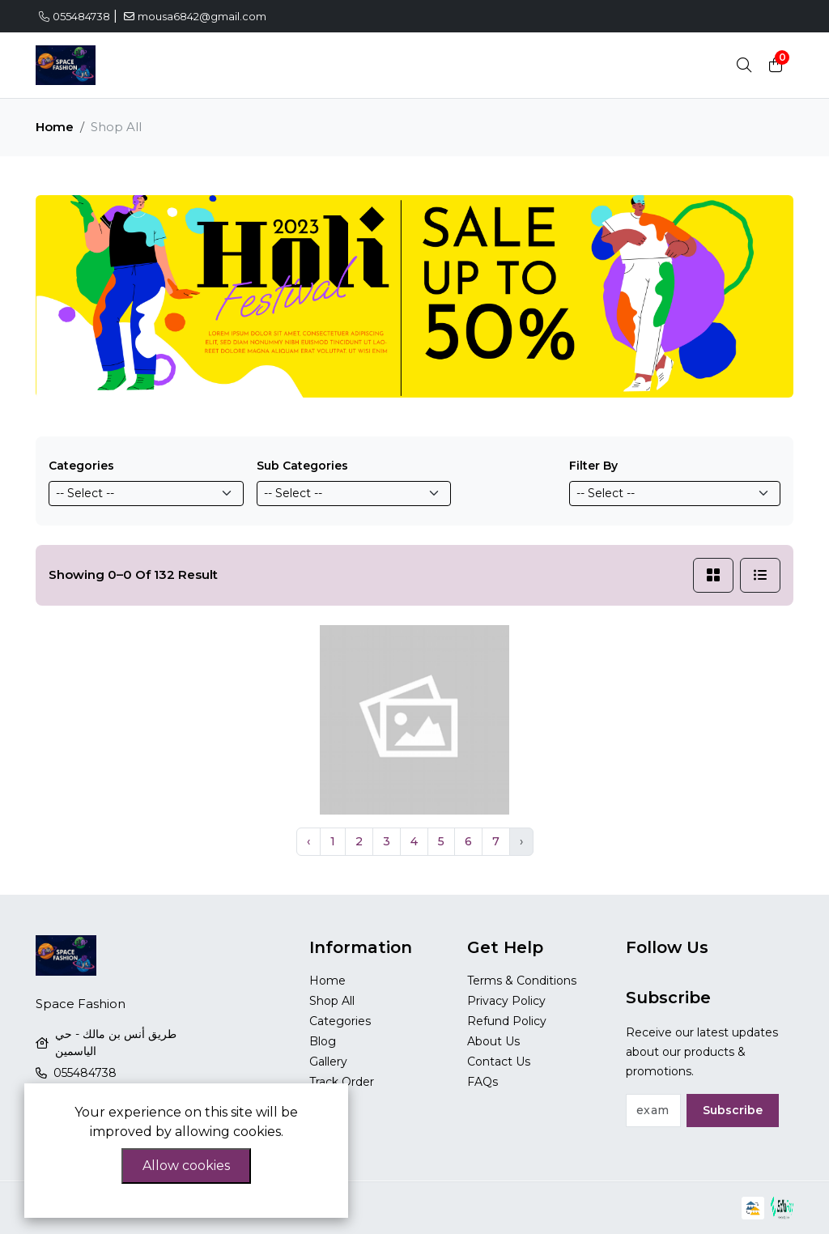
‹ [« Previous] (308, 841)
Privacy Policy (506, 1001)
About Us (493, 1041)
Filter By (593, 465)
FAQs (482, 1081)
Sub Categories (302, 465)
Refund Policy (506, 1021)
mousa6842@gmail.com (195, 16)
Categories (81, 465)
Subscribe (733, 1110)
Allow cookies (186, 1165)
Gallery (328, 1061)
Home (55, 126)
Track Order (341, 1081)
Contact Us (498, 1061)
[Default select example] (146, 493)
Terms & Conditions (521, 980)
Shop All (332, 1001)
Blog (322, 1041)
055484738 (74, 16)
